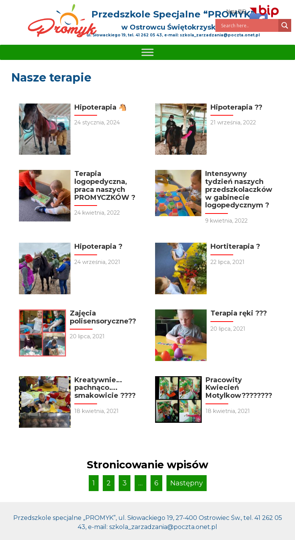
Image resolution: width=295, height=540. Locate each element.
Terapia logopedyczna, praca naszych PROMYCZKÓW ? (104, 185)
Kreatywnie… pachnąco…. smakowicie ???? (105, 388)
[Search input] (248, 25)
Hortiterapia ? (235, 246)
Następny (186, 483)
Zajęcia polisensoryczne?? (103, 317)
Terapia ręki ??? (238, 313)
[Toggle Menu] (147, 52)
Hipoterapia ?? (236, 107)
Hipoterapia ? (98, 246)
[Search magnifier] (284, 25)
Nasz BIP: (253, 11)
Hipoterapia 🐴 (100, 107)
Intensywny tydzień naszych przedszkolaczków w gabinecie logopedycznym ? (238, 189)
